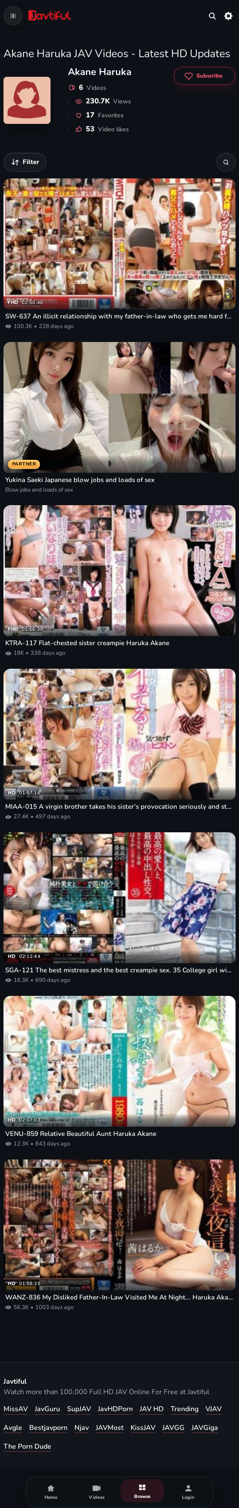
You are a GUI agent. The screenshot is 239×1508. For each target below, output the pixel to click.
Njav (81, 1428)
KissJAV (143, 1428)
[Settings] (229, 15)
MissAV (15, 1409)
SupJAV (79, 1409)
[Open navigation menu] (13, 15)
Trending (185, 1409)
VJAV (213, 1409)
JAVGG (173, 1428)
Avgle (12, 1428)
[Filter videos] (25, 162)
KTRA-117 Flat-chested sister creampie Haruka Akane (87, 643)
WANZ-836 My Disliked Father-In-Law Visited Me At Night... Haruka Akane (119, 1297)
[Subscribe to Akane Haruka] (205, 76)
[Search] (226, 162)
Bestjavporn (48, 1428)
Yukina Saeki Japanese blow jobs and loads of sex (80, 479)
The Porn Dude (27, 1446)
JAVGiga (205, 1428)
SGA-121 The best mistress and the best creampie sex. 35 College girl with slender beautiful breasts (119, 970)
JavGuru (47, 1409)
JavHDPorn (115, 1409)
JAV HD (152, 1409)
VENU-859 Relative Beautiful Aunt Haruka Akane (80, 1133)
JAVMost (110, 1428)
